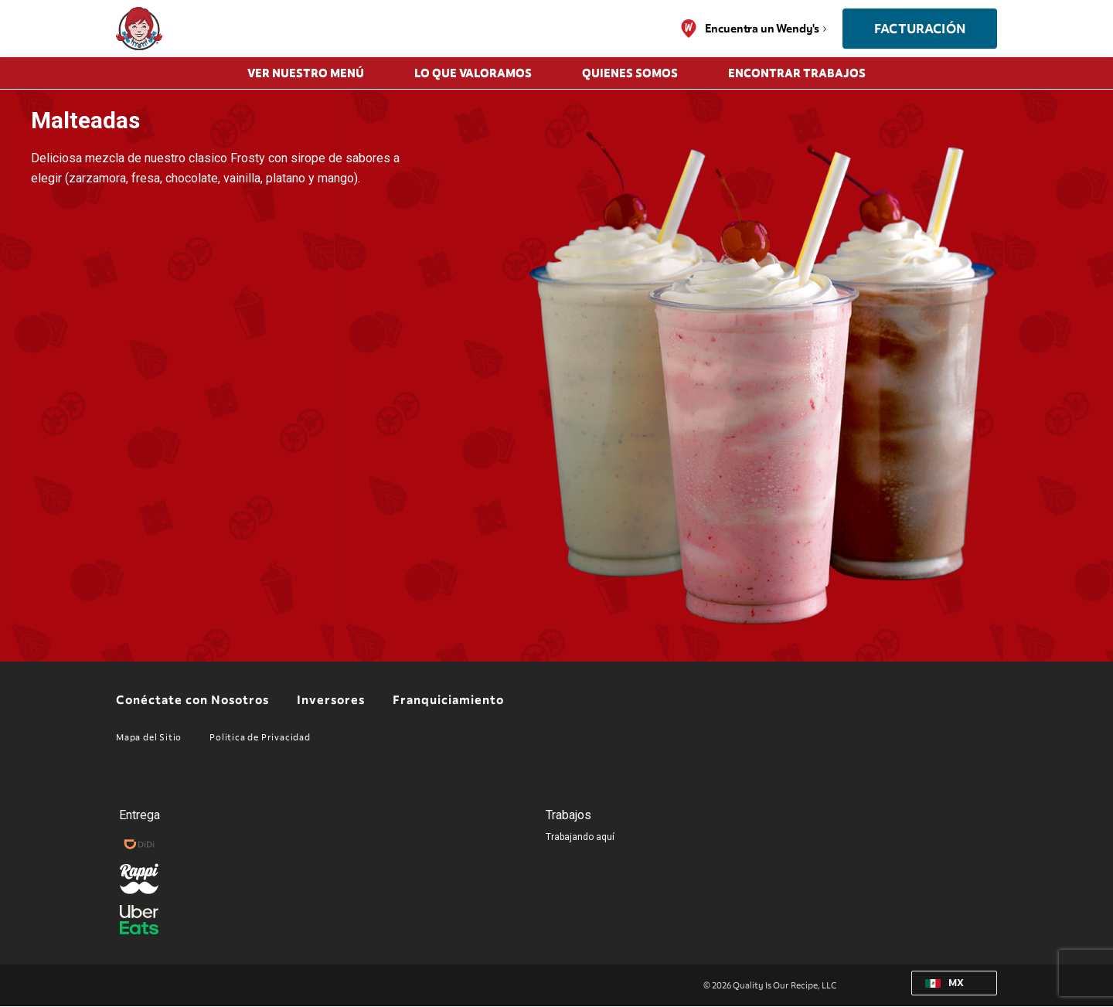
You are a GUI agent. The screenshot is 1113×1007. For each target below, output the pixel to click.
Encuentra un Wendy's (762, 29)
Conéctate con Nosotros (192, 701)
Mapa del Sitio (149, 737)
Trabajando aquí (580, 837)
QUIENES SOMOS (630, 73)
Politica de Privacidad (260, 737)
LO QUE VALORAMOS (473, 73)
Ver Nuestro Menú (305, 73)
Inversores (331, 701)
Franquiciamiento (448, 701)
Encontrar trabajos (797, 73)
